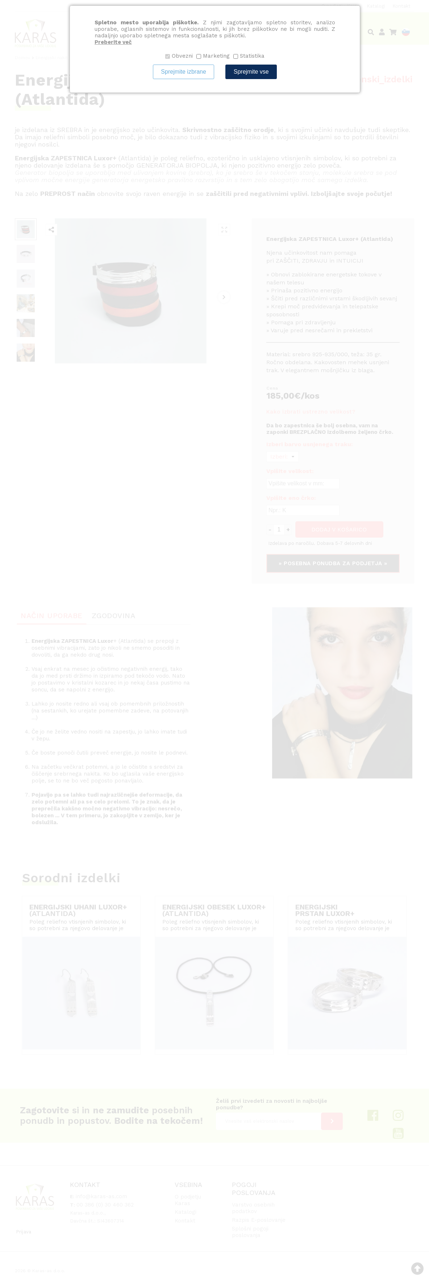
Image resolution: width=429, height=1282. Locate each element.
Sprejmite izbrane (183, 72)
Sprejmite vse (251, 72)
